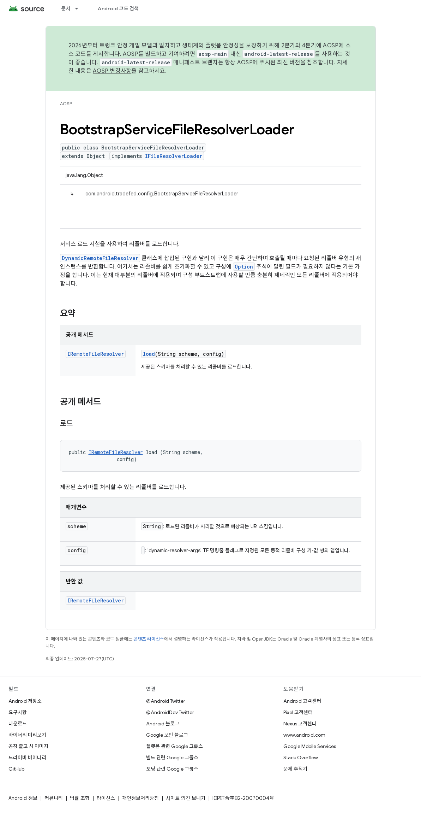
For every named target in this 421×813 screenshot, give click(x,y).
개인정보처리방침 (140, 798)
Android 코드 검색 (118, 8)
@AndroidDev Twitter (170, 712)
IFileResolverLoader (173, 156)
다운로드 (17, 723)
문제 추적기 (295, 769)
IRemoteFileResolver (95, 353)
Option (244, 266)
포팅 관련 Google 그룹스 (172, 769)
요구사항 (17, 712)
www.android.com (304, 735)
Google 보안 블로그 (167, 735)
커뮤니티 (53, 798)
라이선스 (106, 798)
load (149, 353)
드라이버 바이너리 (27, 757)
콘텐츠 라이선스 (148, 639)
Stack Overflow (300, 757)
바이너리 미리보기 (27, 735)
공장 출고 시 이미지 (28, 746)
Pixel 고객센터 (298, 712)
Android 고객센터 (302, 701)
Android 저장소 (25, 701)
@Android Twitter (165, 701)
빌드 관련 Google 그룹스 (172, 757)
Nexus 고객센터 (300, 723)
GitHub (16, 769)
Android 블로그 (162, 723)
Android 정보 (22, 798)
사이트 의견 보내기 (185, 798)
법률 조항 (80, 798)
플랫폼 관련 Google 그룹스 (174, 746)
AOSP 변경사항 (112, 71)
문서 (66, 8)
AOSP (66, 104)
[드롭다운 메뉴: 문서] (79, 8)
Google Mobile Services (309, 746)
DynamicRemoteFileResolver (100, 258)
